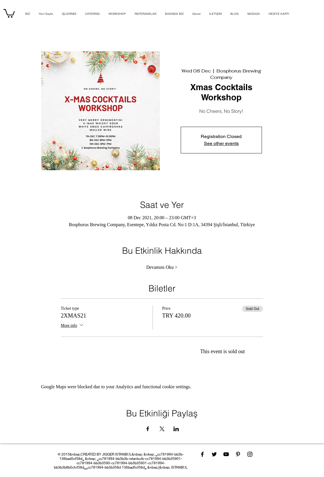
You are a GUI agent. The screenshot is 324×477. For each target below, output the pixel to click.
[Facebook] (202, 454)
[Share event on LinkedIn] (176, 429)
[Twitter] (214, 454)
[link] (9, 13)
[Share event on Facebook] (148, 429)
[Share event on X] (162, 429)
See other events (221, 143)
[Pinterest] (238, 454)
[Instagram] (250, 454)
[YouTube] (226, 454)
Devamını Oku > (162, 267)
